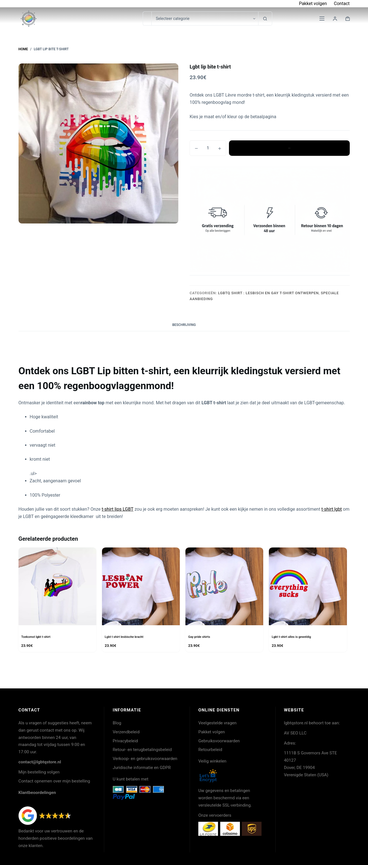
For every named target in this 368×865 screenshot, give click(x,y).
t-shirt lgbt (331, 509)
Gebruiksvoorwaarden (219, 740)
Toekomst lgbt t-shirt (37, 637)
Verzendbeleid (126, 731)
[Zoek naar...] (147, 19)
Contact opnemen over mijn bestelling (54, 781)
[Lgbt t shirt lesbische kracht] (141, 586)
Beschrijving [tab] (184, 325)
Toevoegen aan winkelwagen (289, 147)
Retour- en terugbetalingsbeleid (142, 749)
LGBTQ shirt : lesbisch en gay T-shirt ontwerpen (268, 293)
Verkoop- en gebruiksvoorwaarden (145, 758)
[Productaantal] (208, 148)
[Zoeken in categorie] (204, 19)
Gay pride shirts (200, 637)
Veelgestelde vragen (217, 722)
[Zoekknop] (265, 19)
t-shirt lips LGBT (117, 509)
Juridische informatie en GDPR (142, 767)
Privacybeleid (125, 740)
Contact (342, 3)
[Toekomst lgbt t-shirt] (57, 586)
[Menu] (321, 18)
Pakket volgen (313, 3)
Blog (117, 722)
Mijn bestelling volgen (39, 772)
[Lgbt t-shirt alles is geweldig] (308, 586)
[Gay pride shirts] (224, 586)
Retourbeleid (210, 749)
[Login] (335, 19)
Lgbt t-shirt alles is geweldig (293, 637)
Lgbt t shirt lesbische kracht (126, 637)
